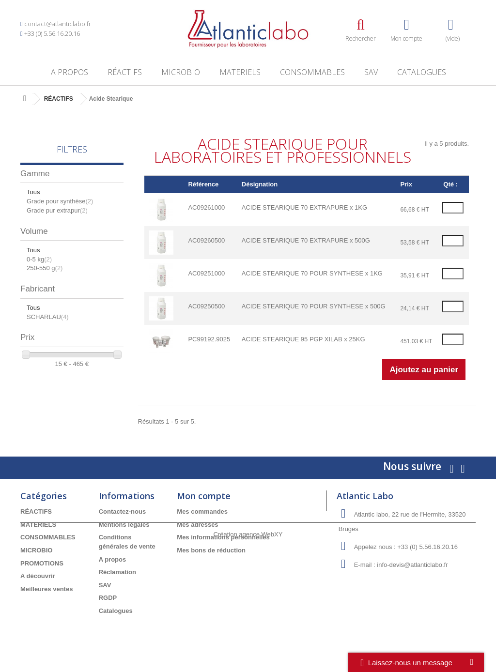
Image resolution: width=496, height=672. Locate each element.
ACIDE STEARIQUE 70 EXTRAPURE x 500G (306, 240)
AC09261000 (206, 207)
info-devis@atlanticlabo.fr (412, 564)
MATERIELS (240, 72)
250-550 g (44, 268)
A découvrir (37, 576)
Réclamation (117, 572)
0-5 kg (39, 259)
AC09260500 (206, 240)
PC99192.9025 (209, 339)
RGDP (108, 597)
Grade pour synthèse (60, 201)
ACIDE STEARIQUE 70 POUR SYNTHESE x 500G (314, 306)
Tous (33, 192)
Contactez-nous (122, 511)
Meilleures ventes (46, 589)
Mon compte (204, 496)
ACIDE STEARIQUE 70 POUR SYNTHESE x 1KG (312, 273)
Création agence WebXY (248, 645)
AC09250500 (206, 306)
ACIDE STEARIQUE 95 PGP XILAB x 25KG (303, 339)
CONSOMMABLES (312, 72)
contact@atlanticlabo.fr (57, 23)
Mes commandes (202, 511)
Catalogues (421, 72)
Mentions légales (124, 524)
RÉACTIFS (125, 72)
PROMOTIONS (41, 563)
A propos (69, 72)
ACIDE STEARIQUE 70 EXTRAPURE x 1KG (304, 207)
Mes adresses (197, 524)
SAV (371, 72)
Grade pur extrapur (57, 210)
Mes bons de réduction (211, 550)
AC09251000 (206, 273)
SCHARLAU (48, 317)
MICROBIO (180, 72)
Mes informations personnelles (223, 537)
